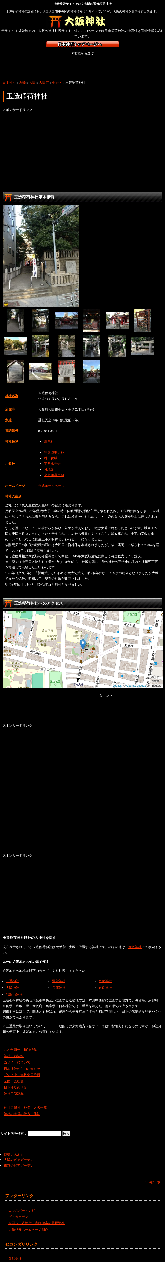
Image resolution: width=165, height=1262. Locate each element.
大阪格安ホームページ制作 (28, 1224)
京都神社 (105, 975)
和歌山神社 (14, 989)
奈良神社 (105, 982)
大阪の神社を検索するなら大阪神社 (82, 21)
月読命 (49, 464)
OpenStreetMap (136, 680)
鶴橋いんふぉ (14, 1148)
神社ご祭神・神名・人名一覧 (25, 1102)
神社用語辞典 (14, 1088)
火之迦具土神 (54, 469)
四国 (13, 66)
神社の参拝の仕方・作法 (22, 1108)
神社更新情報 (14, 1050)
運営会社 (15, 1253)
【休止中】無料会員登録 (22, 1069)
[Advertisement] (82, 143)
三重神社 (12, 975)
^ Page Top (152, 1176)
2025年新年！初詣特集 (20, 1044)
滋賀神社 (58, 975)
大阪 (32, 77)
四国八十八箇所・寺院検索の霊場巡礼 (36, 1217)
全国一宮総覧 (14, 1076)
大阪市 (44, 77)
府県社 (49, 436)
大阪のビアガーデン (19, 1154)
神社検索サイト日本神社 (82, 44)
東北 (40, 56)
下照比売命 (52, 458)
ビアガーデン (18, 1211)
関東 (66, 56)
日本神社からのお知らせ (22, 1063)
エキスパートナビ (21, 1205)
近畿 (120, 56)
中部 (93, 56)
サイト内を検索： (14, 1128)
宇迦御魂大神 (54, 447)
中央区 (57, 77)
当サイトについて (17, 1057)
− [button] (8, 618)
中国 (147, 56)
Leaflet (117, 680)
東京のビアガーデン (19, 1160)
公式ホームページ (51, 480)
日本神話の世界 (15, 1082)
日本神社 (9, 77)
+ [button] (8, 612)
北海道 (13, 56)
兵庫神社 (58, 982)
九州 (40, 66)
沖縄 (67, 66)
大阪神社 (135, 941)
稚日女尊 (50, 452)
